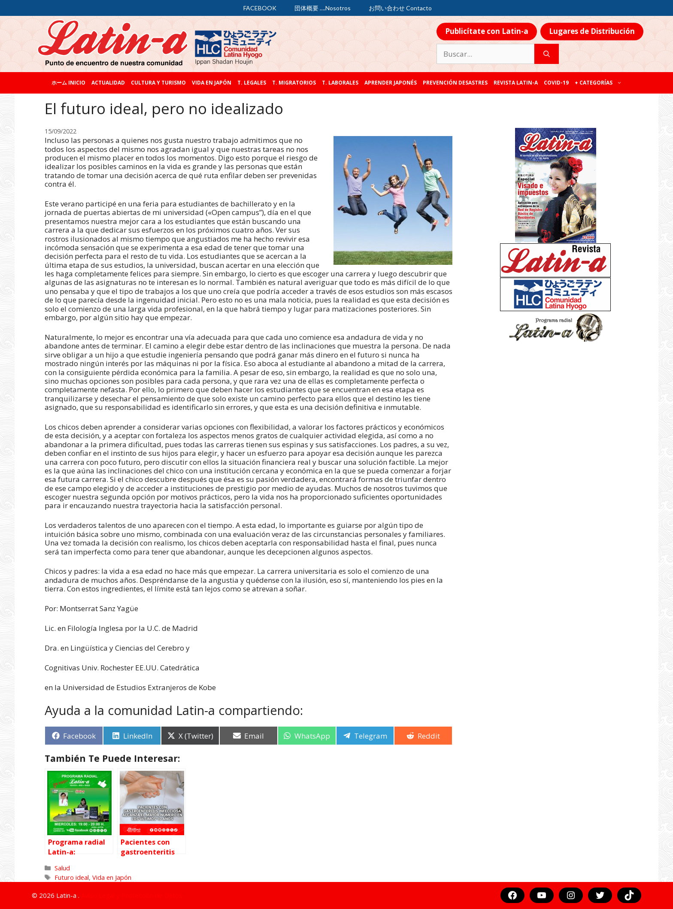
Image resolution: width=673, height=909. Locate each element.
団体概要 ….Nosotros (322, 8)
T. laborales (340, 82)
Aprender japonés (390, 82)
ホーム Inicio (68, 82)
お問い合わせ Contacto (400, 8)
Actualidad (108, 82)
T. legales (251, 82)
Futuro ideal (72, 877)
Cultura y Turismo (158, 82)
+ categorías (600, 83)
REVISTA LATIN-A (516, 82)
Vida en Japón (211, 82)
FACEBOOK (259, 8)
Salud (62, 868)
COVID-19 (556, 82)
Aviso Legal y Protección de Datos (131, 895)
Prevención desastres (455, 82)
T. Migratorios (294, 82)
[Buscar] (546, 54)
